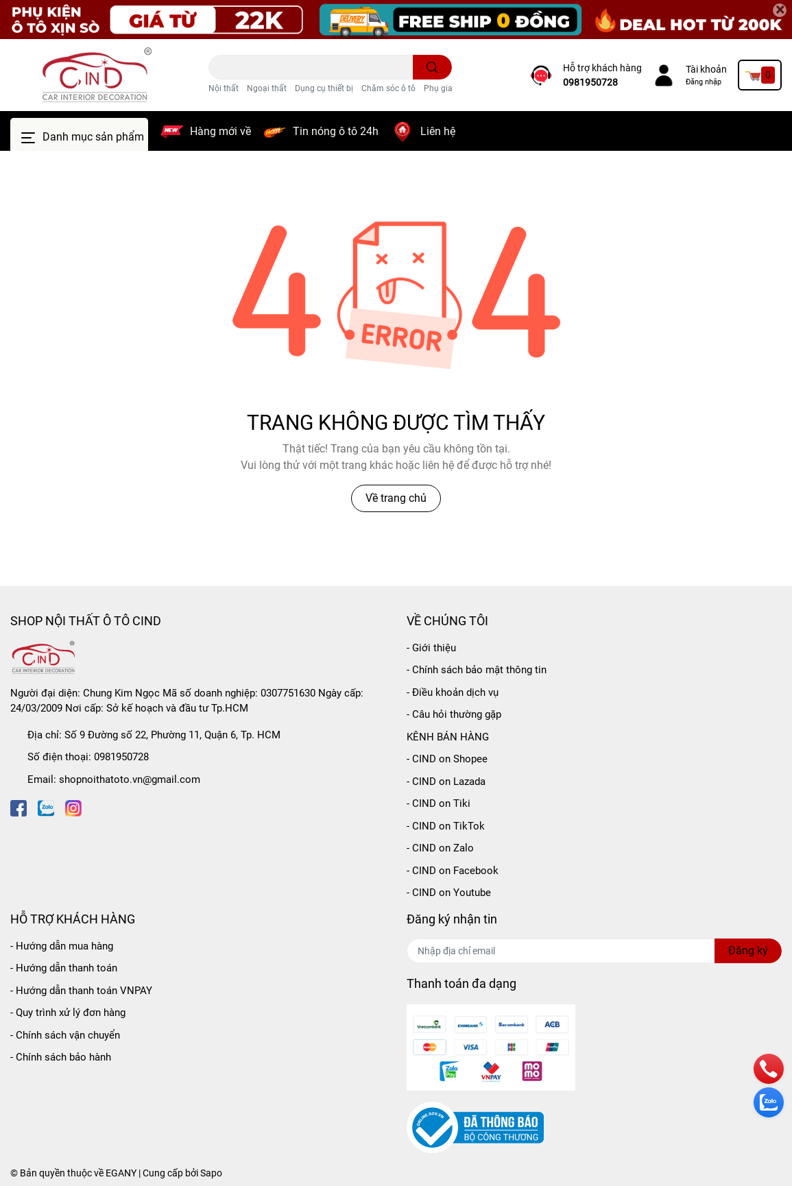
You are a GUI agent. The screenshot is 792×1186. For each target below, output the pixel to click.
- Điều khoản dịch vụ (453, 692)
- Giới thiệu (431, 648)
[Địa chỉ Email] (594, 951)
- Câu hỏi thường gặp (454, 714)
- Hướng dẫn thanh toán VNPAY (81, 990)
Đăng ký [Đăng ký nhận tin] (748, 950)
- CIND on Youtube (449, 892)
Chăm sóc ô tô (388, 88)
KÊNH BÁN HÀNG (448, 737)
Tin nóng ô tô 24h (336, 131)
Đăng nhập (703, 81)
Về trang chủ (396, 498)
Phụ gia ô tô (446, 88)
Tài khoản (706, 69)
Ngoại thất (267, 88)
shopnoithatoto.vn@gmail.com (129, 779)
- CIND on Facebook (453, 870)
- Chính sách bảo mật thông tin (477, 670)
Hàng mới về (220, 131)
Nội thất (223, 88)
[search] (432, 67)
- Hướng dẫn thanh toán (63, 968)
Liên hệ (437, 131)
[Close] (780, 10)
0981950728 (590, 82)
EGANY (121, 1172)
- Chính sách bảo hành (60, 1057)
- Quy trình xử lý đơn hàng (67, 1012)
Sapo (211, 1172)
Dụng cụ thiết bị (324, 88)
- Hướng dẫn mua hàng (61, 946)
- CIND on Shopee (447, 759)
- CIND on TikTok (446, 826)
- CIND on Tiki (438, 803)
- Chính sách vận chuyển (65, 1035)
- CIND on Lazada (446, 781)
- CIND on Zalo (440, 848)
